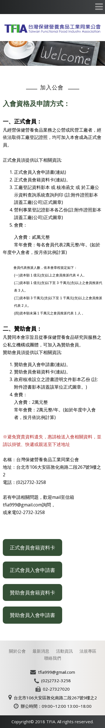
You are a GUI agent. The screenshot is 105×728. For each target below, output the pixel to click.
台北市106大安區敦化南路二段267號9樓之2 (55, 697)
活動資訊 (64, 651)
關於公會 (17, 651)
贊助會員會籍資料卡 (32, 592)
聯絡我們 (52, 658)
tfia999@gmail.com (56, 672)
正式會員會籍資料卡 (32, 547)
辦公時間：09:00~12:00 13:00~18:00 (56, 706)
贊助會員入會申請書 (32, 615)
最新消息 (40, 651)
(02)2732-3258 (56, 680)
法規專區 (88, 651)
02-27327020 (56, 689)
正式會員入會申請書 (32, 570)
